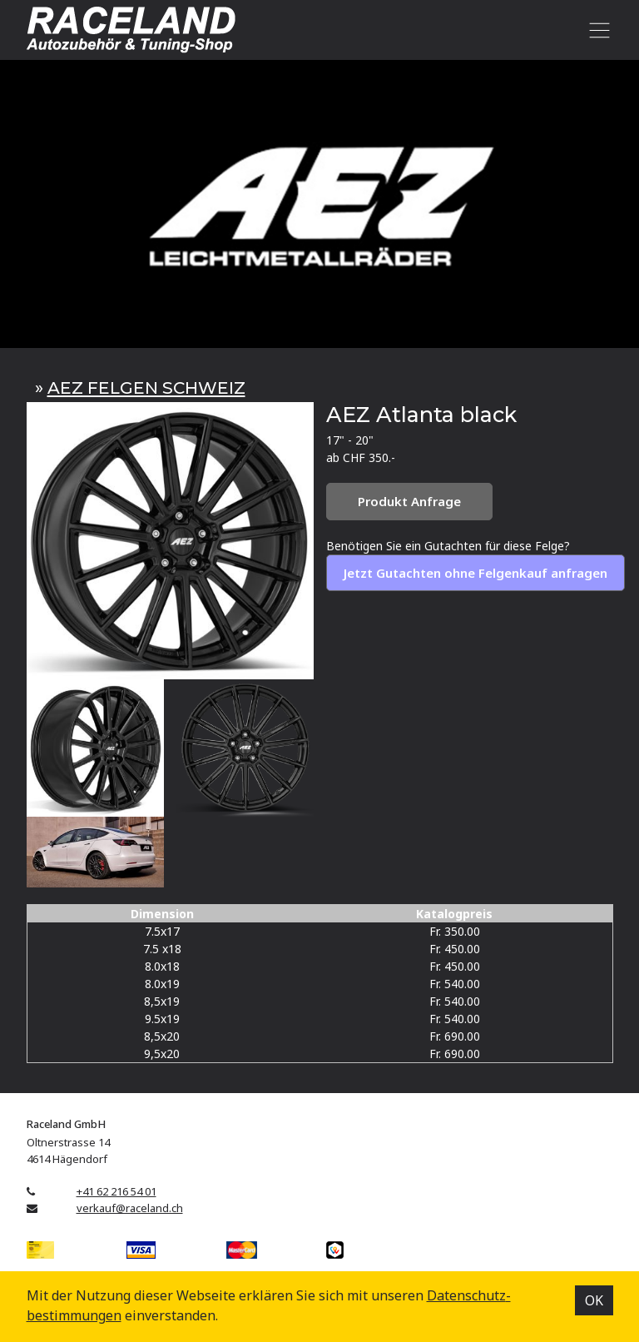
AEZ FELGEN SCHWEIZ (146, 387)
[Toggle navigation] (597, 30)
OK (594, 1300)
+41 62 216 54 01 (116, 1191)
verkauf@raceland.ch (130, 1207)
